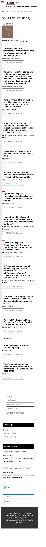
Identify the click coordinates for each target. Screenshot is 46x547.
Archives (12, 11)
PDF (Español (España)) (13, 62)
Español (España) (9, 433)
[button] (18, 487)
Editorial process (15, 412)
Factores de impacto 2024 (14, 452)
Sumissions (13, 404)
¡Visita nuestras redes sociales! (17, 468)
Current (11, 396)
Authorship (12, 408)
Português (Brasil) (9, 437)
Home (4, 11)
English (5, 430)
